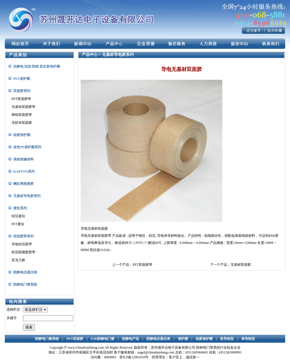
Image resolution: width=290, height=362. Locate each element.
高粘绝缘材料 (23, 159)
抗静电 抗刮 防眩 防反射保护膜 (36, 66)
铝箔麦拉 (18, 216)
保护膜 (183, 339)
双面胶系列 (21, 91)
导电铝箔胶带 (22, 244)
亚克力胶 (18, 260)
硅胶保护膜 (21, 135)
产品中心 (90, 55)
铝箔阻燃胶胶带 (23, 252)
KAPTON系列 (24, 171)
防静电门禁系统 (25, 284)
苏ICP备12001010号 (134, 357)
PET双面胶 (75, 339)
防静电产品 (130, 339)
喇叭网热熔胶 (23, 184)
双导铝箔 (227, 339)
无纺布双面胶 (22, 123)
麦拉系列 (20, 208)
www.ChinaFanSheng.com (86, 348)
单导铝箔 (248, 339)
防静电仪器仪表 (25, 272)
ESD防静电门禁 (102, 339)
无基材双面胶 (241, 265)
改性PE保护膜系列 (27, 147)
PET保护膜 (21, 79)
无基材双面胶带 (23, 107)
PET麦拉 (18, 224)
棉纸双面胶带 (22, 115)
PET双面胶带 (21, 99)
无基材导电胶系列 (26, 196)
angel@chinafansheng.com (156, 352)
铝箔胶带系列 (23, 236)
